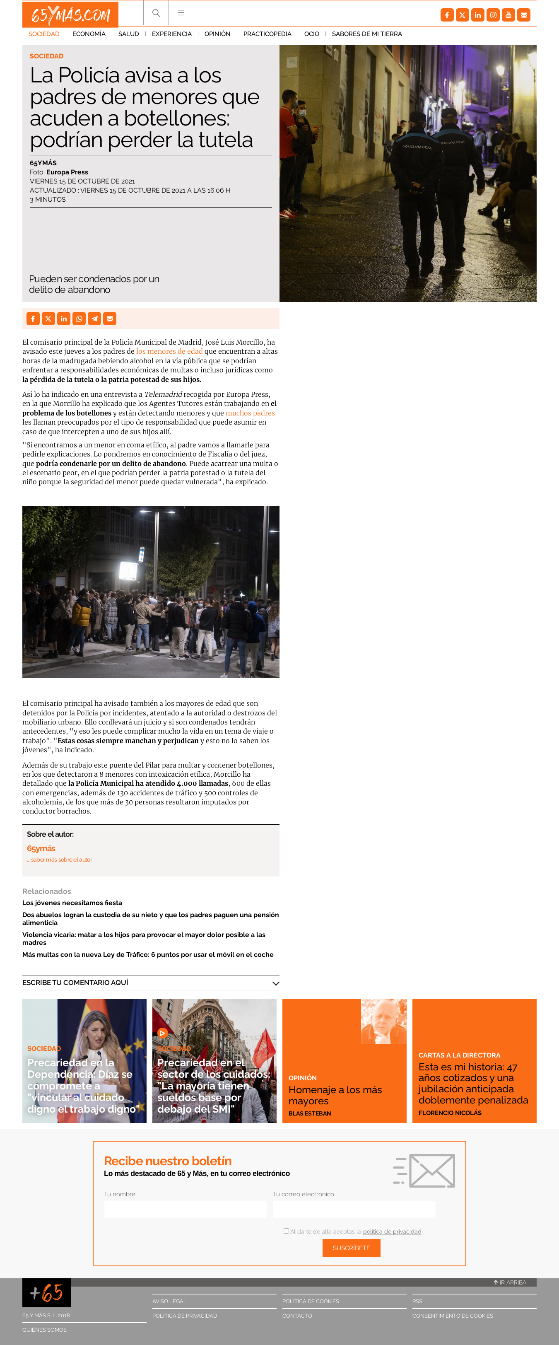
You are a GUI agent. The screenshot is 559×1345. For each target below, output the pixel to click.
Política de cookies (310, 1301)
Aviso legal (169, 1301)
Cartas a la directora (460, 1045)
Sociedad (44, 37)
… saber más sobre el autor (59, 859)
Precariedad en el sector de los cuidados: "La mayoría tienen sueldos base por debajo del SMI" (206, 1080)
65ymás (43, 163)
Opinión (218, 37)
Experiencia (172, 37)
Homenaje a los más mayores (339, 1094)
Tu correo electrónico (303, 1194)
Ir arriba (510, 1282)
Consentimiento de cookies (452, 1316)
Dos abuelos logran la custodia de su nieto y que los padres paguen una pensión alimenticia (150, 919)
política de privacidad (392, 1231)
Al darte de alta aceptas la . (353, 1231)
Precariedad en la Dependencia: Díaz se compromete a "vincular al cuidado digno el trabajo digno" (82, 1080)
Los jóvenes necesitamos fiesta (72, 903)
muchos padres (249, 413)
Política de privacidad (184, 1316)
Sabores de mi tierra (367, 37)
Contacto (297, 1316)
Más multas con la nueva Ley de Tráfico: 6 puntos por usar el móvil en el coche (148, 955)
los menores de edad (169, 351)
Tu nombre (119, 1194)
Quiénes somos (44, 1330)
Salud (128, 37)
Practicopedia (267, 37)
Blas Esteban (311, 1113)
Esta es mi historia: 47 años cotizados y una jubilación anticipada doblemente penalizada (472, 1078)
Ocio (311, 37)
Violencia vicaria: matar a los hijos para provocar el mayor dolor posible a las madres (143, 939)
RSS (417, 1301)
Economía (89, 37)
